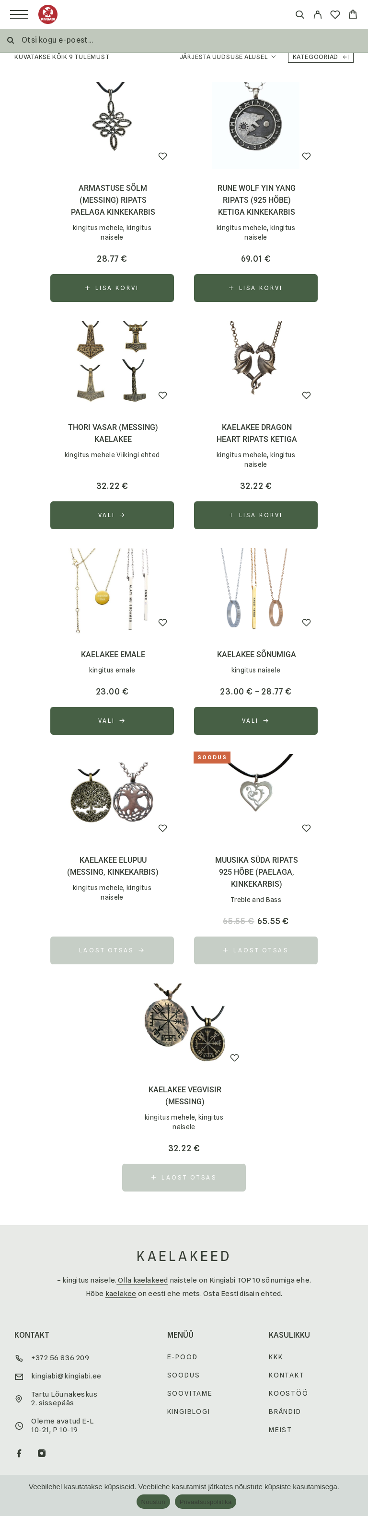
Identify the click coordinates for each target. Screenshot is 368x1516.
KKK (276, 1357)
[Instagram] (42, 1454)
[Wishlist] (335, 16)
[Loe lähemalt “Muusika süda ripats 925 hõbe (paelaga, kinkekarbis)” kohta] (256, 950)
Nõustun (153, 1501)
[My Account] (317, 16)
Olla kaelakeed (142, 1280)
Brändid (285, 1411)
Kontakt (287, 1375)
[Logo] (48, 14)
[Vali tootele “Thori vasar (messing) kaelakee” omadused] (112, 515)
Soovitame (190, 1393)
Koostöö (289, 1393)
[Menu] (19, 14)
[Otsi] (300, 16)
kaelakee (121, 1293)
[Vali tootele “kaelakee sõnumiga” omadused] (256, 720)
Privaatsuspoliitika (206, 1501)
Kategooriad (321, 56)
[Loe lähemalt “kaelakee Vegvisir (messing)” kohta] (184, 1177)
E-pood (182, 1357)
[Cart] (353, 16)
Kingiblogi (188, 1411)
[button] (112, 288)
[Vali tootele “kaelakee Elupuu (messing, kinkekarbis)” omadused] (112, 950)
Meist (280, 1430)
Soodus (183, 1375)
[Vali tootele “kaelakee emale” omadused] (112, 720)
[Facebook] (19, 1454)
